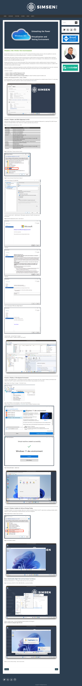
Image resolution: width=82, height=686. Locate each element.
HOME (5, 16)
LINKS (28, 16)
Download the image (24, 404)
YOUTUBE (17, 16)
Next (56, 669)
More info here (34, 80)
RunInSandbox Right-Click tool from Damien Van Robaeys (22, 578)
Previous (6, 669)
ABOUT (32, 16)
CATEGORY (10, 16)
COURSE (23, 16)
